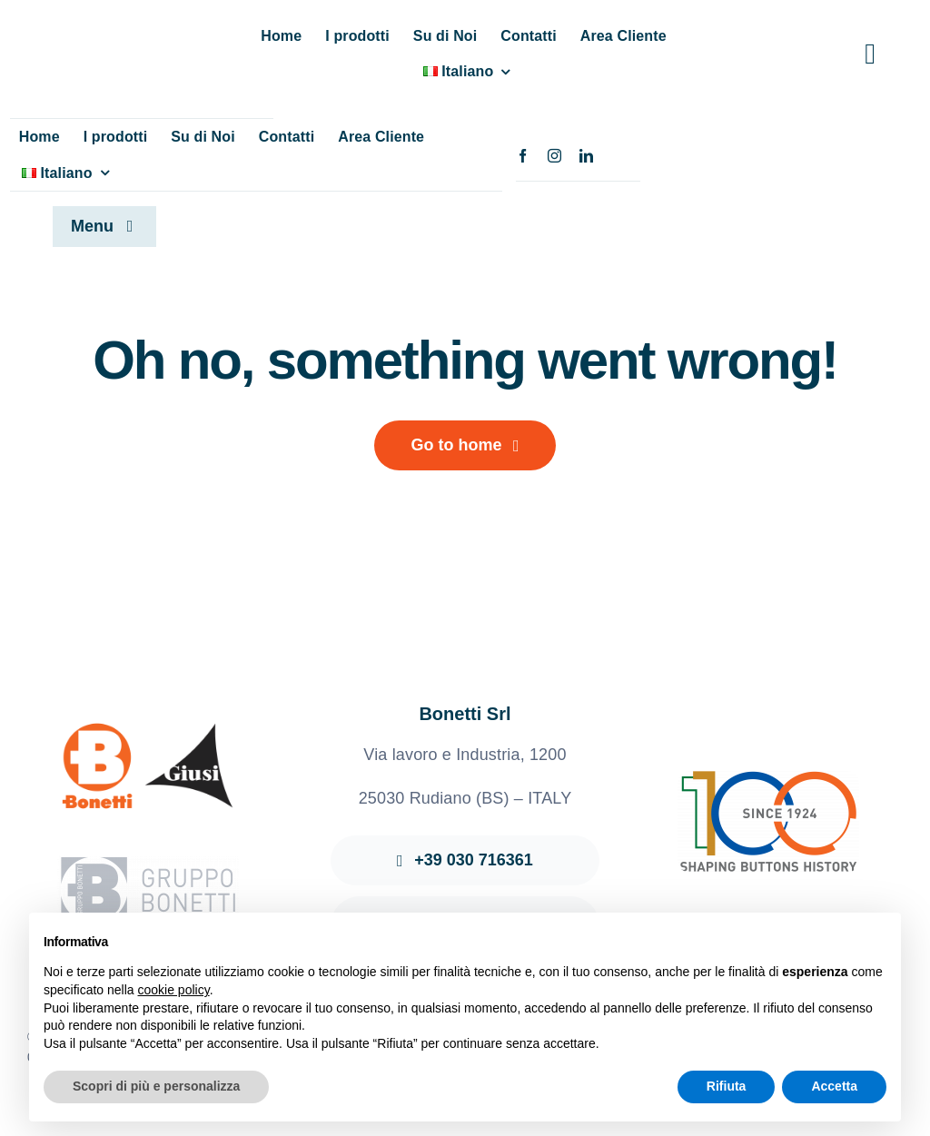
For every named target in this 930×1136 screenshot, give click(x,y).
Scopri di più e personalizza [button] (156, 1086)
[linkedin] (586, 156)
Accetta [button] (834, 1086)
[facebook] (522, 156)
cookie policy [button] (174, 990)
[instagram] (554, 156)
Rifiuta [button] (727, 1086)
